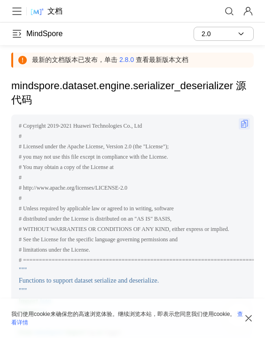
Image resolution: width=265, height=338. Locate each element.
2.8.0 (126, 59)
